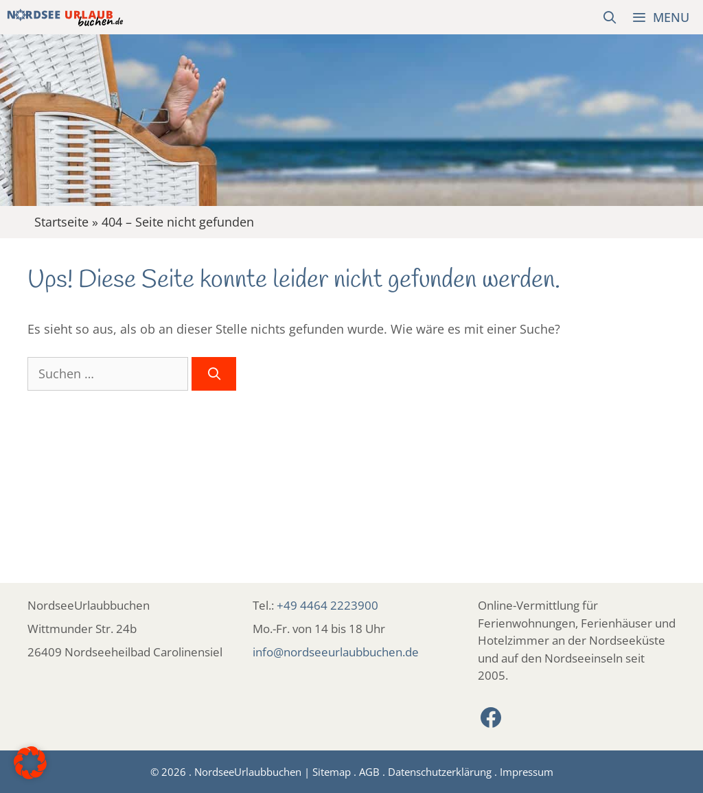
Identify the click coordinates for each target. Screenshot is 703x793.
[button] (30, 763)
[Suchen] (214, 374)
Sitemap (331, 772)
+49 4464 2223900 (327, 605)
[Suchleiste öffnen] (610, 17)
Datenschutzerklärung (440, 772)
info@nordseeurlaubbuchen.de (336, 652)
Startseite (61, 222)
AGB (369, 772)
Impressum (526, 772)
